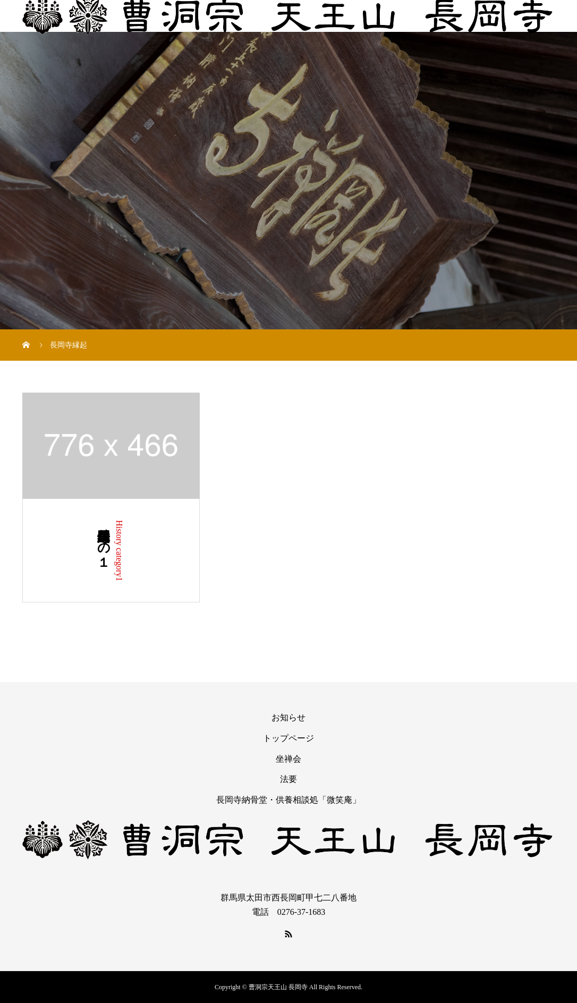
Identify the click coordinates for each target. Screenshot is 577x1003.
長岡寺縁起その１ (104, 541)
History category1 (119, 550)
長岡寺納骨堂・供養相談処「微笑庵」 (288, 799)
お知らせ (288, 717)
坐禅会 (288, 758)
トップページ (288, 738)
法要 (288, 779)
